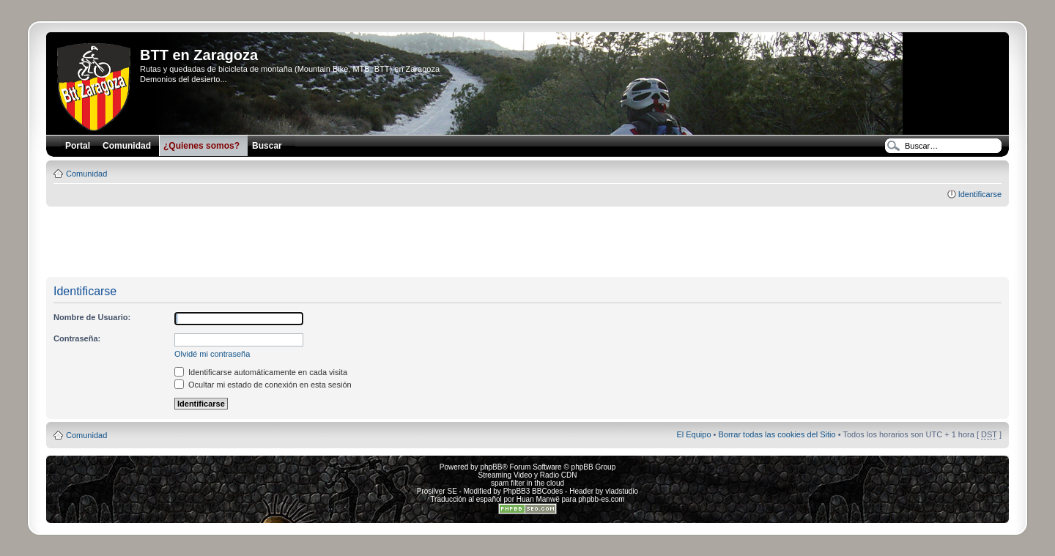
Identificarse (980, 194)
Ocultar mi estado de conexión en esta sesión (263, 384)
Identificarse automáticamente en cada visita (260, 372)
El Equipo (693, 434)
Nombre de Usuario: (91, 317)
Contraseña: (76, 338)
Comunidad (86, 173)
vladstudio (621, 491)
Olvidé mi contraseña (212, 353)
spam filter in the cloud (527, 483)
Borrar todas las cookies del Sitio (776, 434)
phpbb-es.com (601, 499)
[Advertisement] (527, 242)
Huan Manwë (538, 499)
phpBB (491, 467)
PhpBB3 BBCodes (533, 491)
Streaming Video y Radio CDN (527, 475)
